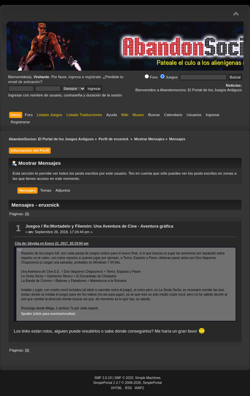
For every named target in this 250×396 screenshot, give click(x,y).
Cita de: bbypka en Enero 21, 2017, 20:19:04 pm (51, 243)
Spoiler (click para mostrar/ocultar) (48, 314)
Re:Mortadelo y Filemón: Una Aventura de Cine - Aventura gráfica (108, 226)
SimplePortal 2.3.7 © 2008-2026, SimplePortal (127, 383)
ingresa (74, 77)
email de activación (24, 82)
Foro (151, 77)
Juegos (169, 77)
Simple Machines (148, 378)
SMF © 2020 (124, 378)
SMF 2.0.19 (103, 378)
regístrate (93, 77)
